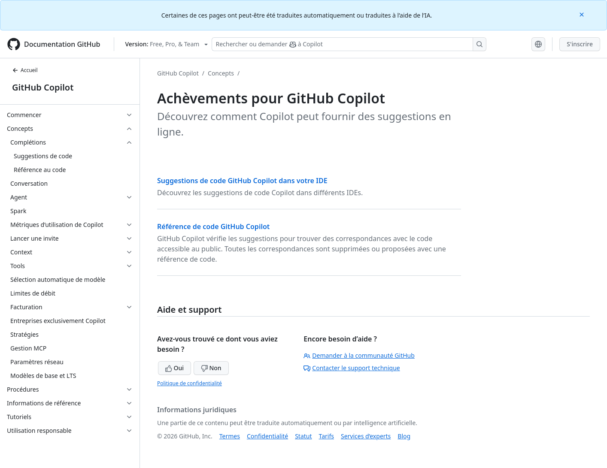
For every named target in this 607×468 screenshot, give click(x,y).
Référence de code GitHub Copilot (213, 226)
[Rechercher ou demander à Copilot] (349, 44)
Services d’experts (366, 436)
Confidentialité (267, 436)
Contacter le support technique (352, 368)
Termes (229, 436)
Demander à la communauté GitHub (359, 355)
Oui (174, 368)
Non (211, 368)
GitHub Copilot (42, 87)
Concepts (221, 73)
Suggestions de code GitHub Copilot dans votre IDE (242, 180)
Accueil (25, 70)
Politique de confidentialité (189, 383)
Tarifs (326, 436)
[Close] (582, 14)
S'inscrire (580, 44)
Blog (404, 436)
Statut (303, 436)
